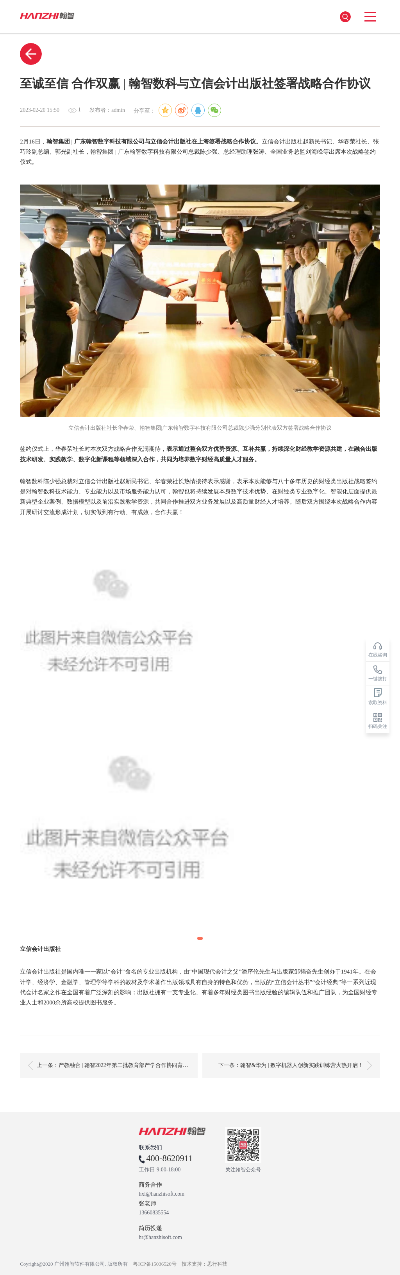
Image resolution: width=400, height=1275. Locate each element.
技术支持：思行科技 (204, 1264)
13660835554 (154, 1213)
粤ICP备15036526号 (154, 1264)
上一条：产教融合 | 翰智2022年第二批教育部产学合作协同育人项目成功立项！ (113, 1065)
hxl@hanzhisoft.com (161, 1194)
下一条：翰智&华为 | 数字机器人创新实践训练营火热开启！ (295, 1065)
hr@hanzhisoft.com (160, 1237)
